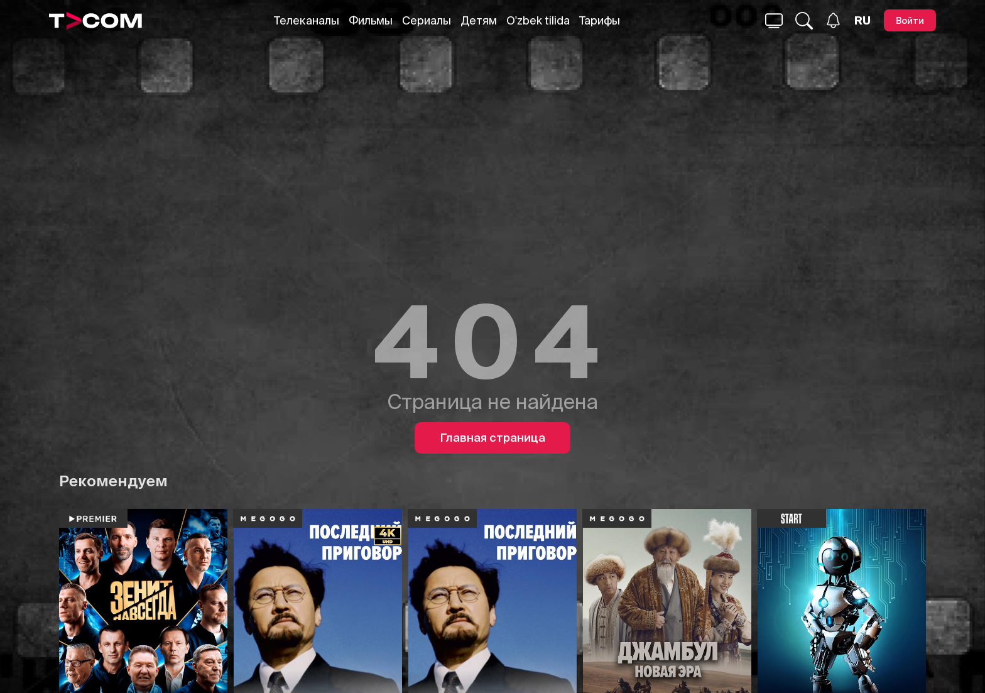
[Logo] (95, 21)
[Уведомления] (833, 20)
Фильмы (371, 20)
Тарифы (599, 20)
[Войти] (910, 20)
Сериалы (426, 20)
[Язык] (862, 21)
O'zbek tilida (538, 20)
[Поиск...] (774, 21)
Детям (478, 20)
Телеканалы (306, 20)
